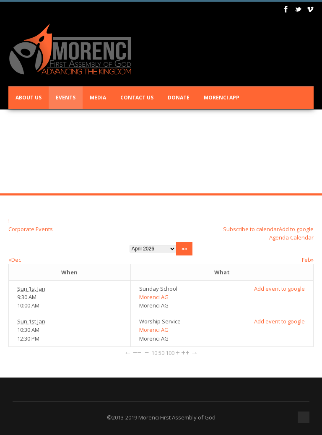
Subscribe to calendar (251, 229)
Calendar (302, 237)
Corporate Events (30, 229)
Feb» (308, 259)
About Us (29, 97)
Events (65, 97)
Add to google (296, 229)
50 (161, 353)
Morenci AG (154, 297)
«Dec (14, 259)
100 (170, 353)
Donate (179, 97)
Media (98, 97)
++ (185, 352)
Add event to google (279, 288)
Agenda (279, 237)
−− (137, 352)
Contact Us (136, 97)
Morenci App (221, 97)
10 (154, 353)
